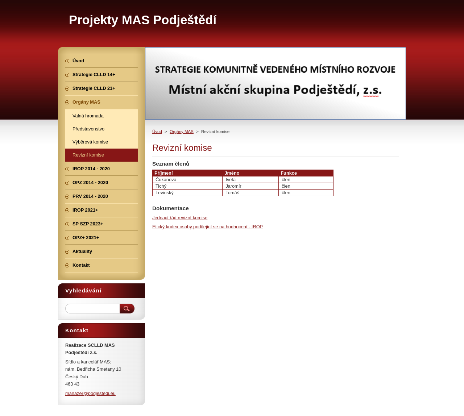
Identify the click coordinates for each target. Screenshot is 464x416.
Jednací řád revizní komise (179, 217)
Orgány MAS (182, 131)
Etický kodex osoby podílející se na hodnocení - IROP (207, 226)
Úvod (157, 131)
